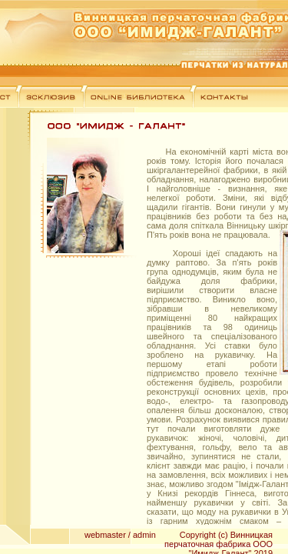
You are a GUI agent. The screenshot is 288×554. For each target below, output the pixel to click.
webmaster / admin (120, 534)
